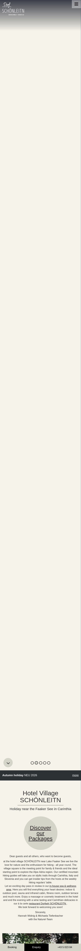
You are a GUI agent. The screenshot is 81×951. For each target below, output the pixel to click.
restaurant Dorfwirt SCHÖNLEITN (48, 903)
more (75, 775)
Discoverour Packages (41, 833)
